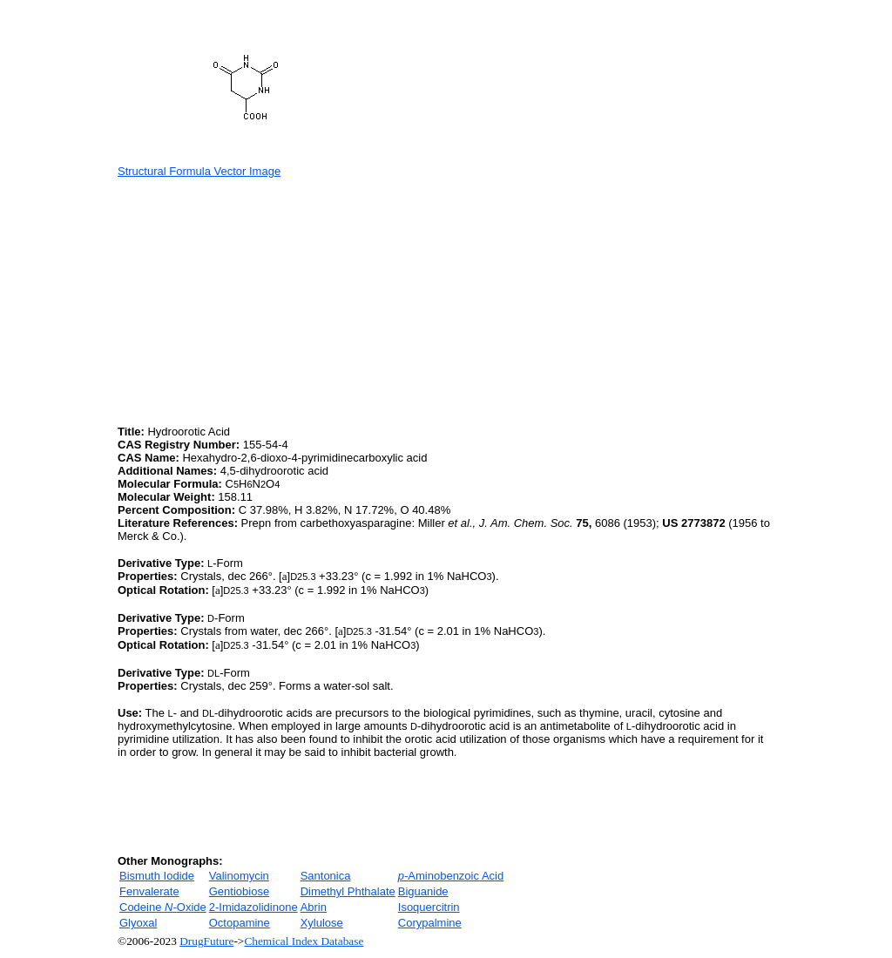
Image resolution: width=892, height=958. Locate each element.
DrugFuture (206, 941)
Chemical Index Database (303, 941)
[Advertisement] (264, 300)
